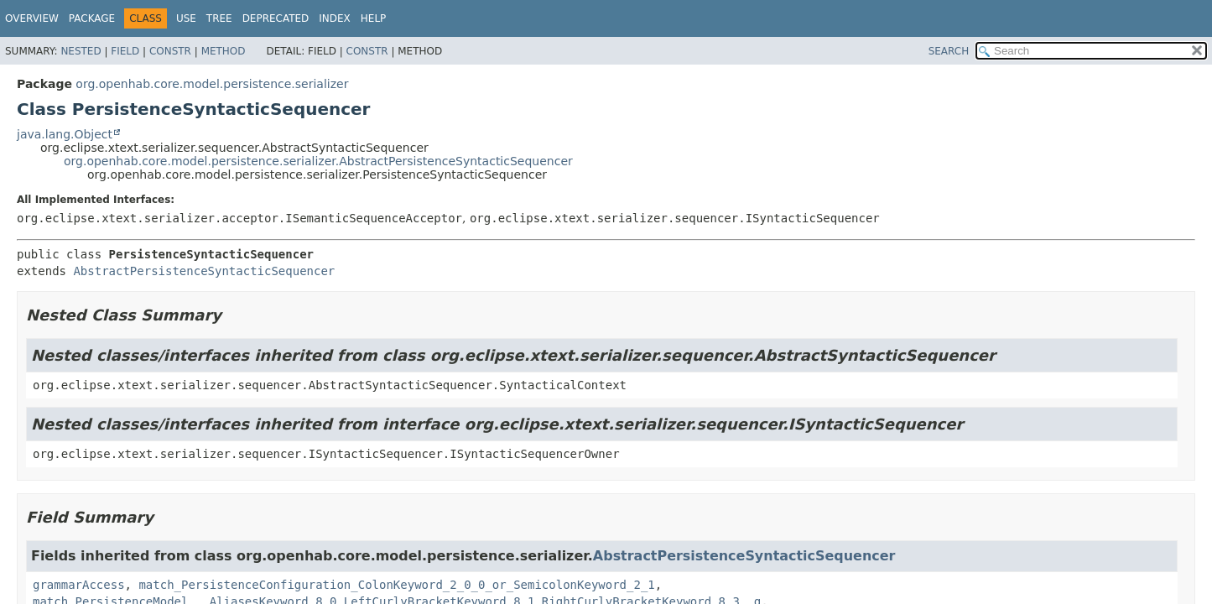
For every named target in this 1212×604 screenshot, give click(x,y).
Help (374, 18)
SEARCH (949, 51)
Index (335, 18)
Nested (80, 51)
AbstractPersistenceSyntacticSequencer (204, 271)
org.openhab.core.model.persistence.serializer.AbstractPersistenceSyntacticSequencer (318, 161)
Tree (219, 18)
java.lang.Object (64, 134)
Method (223, 51)
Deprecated (276, 18)
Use (186, 18)
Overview (32, 18)
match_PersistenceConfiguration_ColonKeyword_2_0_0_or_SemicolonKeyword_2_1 (396, 584)
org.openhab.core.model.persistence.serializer (211, 84)
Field (125, 51)
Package (92, 18)
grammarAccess (79, 584)
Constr (170, 51)
